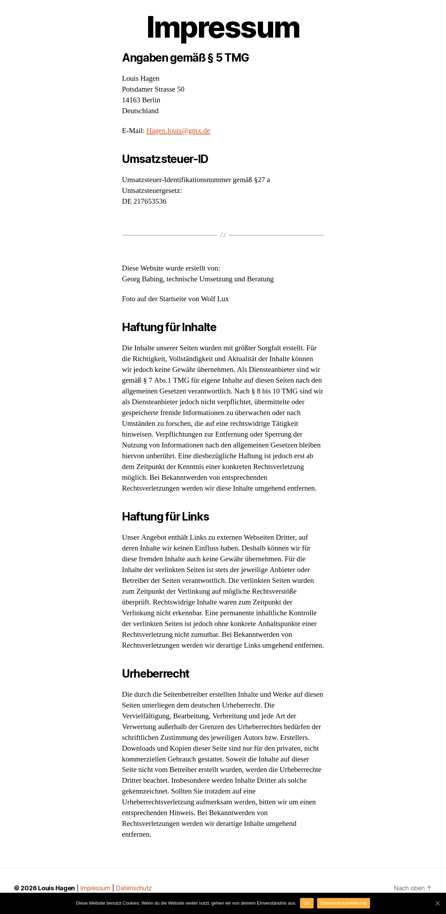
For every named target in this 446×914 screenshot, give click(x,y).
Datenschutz (134, 888)
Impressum (95, 888)
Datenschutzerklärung (343, 903)
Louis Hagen (56, 888)
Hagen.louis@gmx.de (178, 130)
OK (306, 903)
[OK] (437, 903)
